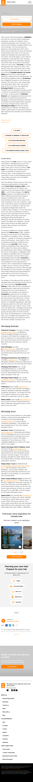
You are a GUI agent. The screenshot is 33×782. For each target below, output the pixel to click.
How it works (11, 2)
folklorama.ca (22, 386)
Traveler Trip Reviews (9, 752)
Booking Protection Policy (10, 756)
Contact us (6, 705)
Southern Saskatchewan (16, 145)
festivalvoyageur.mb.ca (9, 332)
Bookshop (5, 701)
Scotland (5, 739)
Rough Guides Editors (13, 621)
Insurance (16, 602)
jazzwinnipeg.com (12, 360)
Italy (4, 722)
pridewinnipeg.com (8, 349)
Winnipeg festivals (6, 120)
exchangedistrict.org (19, 449)
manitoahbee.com (25, 399)
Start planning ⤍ (12, 666)
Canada (21, 30)
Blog (4, 715)
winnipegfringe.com (7, 379)
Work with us (6, 712)
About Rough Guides (8, 698)
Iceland (5, 732)
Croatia (5, 729)
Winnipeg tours (5, 122)
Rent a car (16, 591)
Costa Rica (5, 735)
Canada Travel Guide (16, 556)
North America (14, 30)
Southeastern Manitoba (16, 140)
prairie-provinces (5, 31)
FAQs (4, 708)
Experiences (16, 596)
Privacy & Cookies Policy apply (14, 768)
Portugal (5, 725)
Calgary (16, 130)
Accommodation (16, 586)
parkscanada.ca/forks (10, 480)
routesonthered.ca (7, 421)
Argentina (5, 742)
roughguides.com (5, 30)
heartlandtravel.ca (7, 432)
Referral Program (8, 759)
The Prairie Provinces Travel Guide (16, 151)
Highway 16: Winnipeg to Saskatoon (16, 135)
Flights (16, 581)
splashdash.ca (26, 495)
